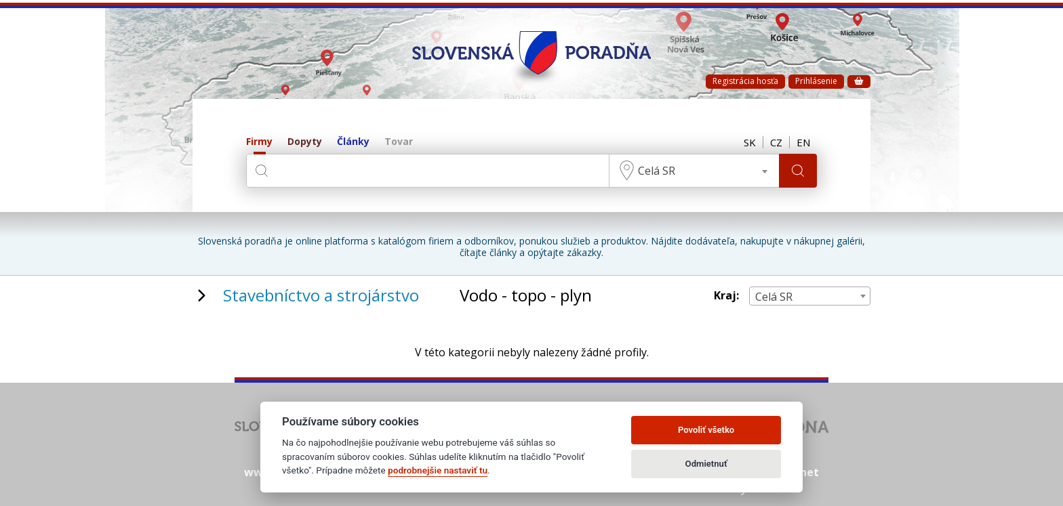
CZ (776, 142)
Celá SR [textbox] (656, 170)
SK (750, 142)
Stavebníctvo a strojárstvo (321, 295)
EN (803, 142)
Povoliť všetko (706, 430)
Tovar (398, 142)
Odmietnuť (706, 464)
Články (353, 142)
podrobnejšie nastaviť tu (437, 470)
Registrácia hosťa (745, 81)
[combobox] (694, 170)
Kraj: (726, 295)
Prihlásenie (816, 81)
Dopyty (304, 142)
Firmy (259, 142)
